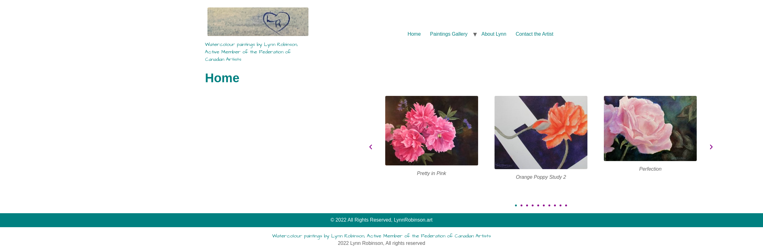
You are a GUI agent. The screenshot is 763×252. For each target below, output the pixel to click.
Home (414, 34)
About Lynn (494, 34)
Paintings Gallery (449, 34)
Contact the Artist (534, 34)
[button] (556, 205)
